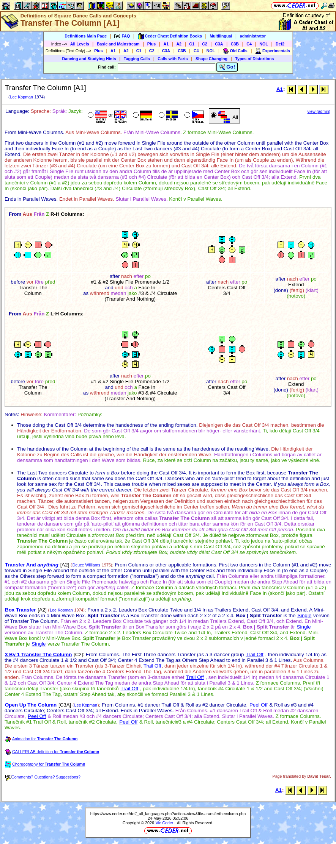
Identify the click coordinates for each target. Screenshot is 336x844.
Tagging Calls (137, 58)
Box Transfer (20, 610)
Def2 (280, 44)
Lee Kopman (21, 97)
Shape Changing (211, 58)
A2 (178, 44)
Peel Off (258, 705)
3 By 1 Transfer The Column (38, 654)
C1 (191, 44)
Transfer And (31, 565)
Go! (227, 67)
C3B (235, 44)
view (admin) (319, 111)
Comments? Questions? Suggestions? (42, 777)
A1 (166, 44)
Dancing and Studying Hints (89, 58)
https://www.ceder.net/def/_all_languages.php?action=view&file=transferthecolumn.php (168, 813)
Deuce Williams (86, 565)
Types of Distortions (254, 58)
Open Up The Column (31, 705)
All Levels (79, 44)
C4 (249, 44)
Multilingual (221, 36)
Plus (151, 44)
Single (304, 615)
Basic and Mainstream (118, 44)
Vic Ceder (165, 823)
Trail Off (254, 654)
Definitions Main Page (86, 36)
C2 (204, 44)
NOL (263, 44)
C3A (219, 44)
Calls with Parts (173, 58)
